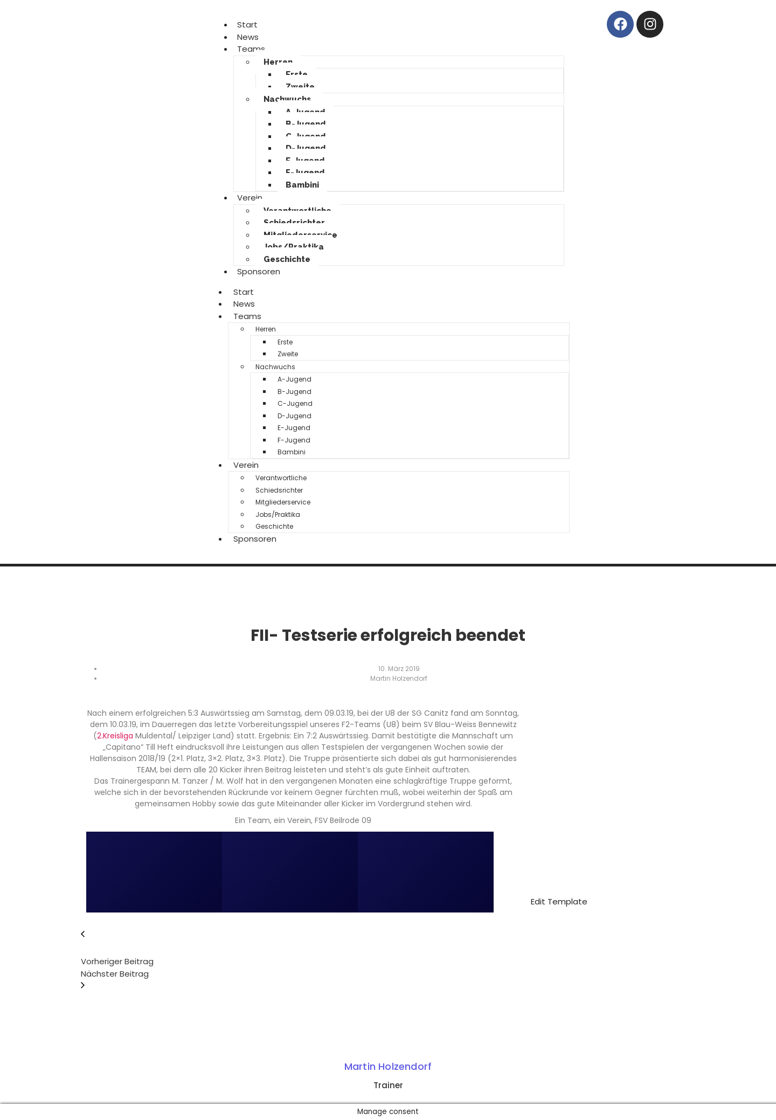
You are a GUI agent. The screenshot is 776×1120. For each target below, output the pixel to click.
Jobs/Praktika (294, 247)
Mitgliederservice (282, 502)
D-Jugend (306, 148)
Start (243, 292)
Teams (251, 48)
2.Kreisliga (115, 735)
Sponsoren (258, 271)
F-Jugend (305, 172)
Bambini (302, 185)
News (244, 303)
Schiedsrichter (294, 222)
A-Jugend (294, 379)
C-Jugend (295, 403)
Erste (297, 74)
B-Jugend (306, 124)
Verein (249, 197)
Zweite (300, 87)
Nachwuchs (287, 99)
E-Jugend (294, 427)
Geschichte (287, 259)
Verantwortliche (281, 477)
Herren (278, 62)
